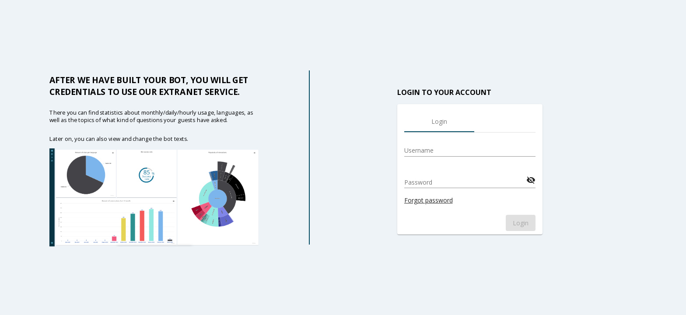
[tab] (439, 121)
